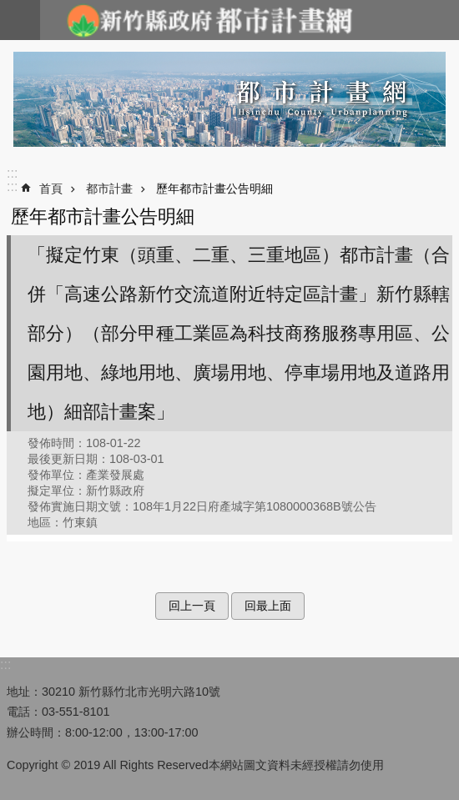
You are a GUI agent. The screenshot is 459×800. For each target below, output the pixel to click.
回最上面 (268, 605)
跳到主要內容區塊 (8, 8)
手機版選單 (20, 20)
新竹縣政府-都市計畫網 (209, 20)
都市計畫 (109, 188)
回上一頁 (192, 605)
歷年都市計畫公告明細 (214, 188)
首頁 (51, 188)
